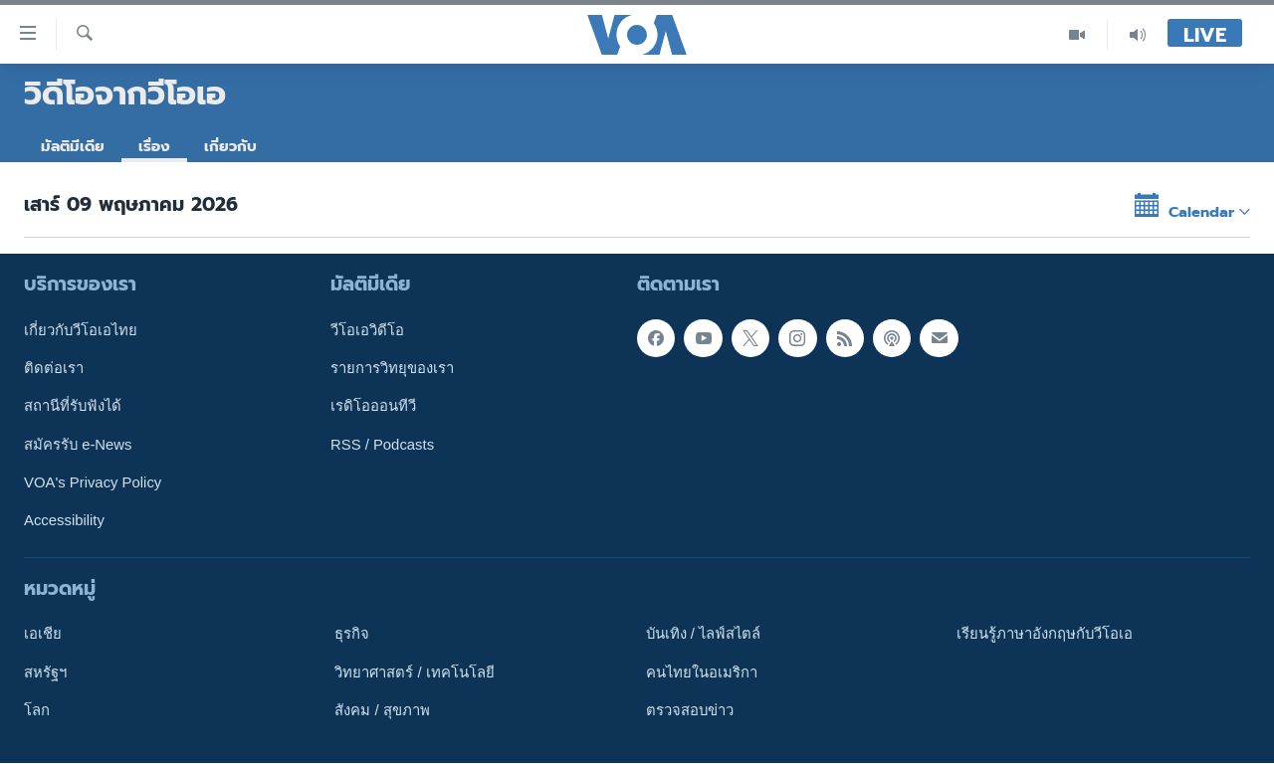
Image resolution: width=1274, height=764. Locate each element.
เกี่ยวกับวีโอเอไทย (80, 330)
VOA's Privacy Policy (92, 482)
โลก (37, 710)
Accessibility (64, 521)
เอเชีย (43, 635)
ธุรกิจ (351, 635)
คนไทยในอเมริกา (701, 672)
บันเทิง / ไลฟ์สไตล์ (703, 635)
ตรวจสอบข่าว (690, 710)
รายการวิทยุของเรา (392, 368)
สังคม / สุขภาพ (381, 710)
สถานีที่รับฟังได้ (72, 407)
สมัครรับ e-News (78, 445)
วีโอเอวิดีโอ (367, 330)
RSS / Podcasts (382, 445)
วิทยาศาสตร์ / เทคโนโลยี (414, 672)
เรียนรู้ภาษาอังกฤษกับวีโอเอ (1044, 635)
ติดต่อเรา (54, 368)
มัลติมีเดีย (73, 146)
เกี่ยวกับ (230, 146)
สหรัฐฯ (45, 672)
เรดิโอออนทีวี (373, 407)
